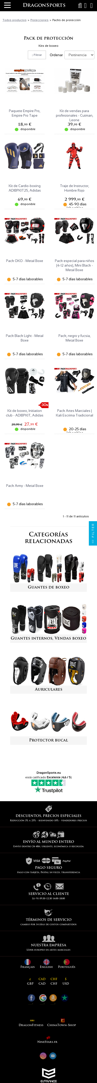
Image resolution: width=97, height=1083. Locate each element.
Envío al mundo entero (48, 842)
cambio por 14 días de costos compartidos (48, 924)
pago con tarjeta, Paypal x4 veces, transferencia (48, 872)
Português (66, 964)
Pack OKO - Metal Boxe (24, 261)
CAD (42, 981)
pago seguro (48, 868)
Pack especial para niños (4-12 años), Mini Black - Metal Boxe (74, 265)
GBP (30, 981)
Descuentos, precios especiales (48, 816)
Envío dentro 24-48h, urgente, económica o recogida (48, 846)
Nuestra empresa (48, 945)
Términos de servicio (48, 920)
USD (66, 981)
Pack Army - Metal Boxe (24, 486)
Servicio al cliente (48, 894)
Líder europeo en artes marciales (48, 950)
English (46, 964)
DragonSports (44, 5)
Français (27, 964)
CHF (54, 981)
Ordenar (57, 55)
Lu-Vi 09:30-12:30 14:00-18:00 (48, 899)
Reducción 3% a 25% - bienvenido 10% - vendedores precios (48, 820)
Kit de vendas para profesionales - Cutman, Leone (74, 115)
